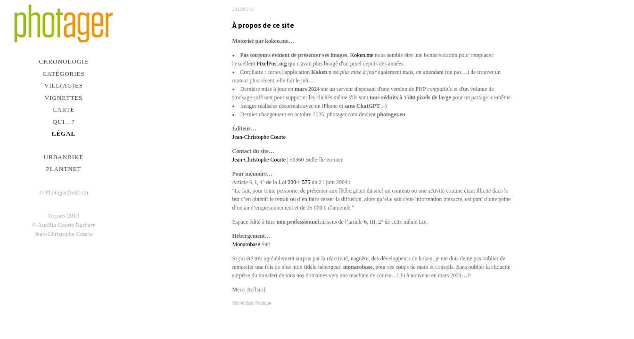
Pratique (263, 303)
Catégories (63, 73)
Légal (64, 133)
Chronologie (64, 61)
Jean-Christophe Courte (259, 137)
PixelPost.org (271, 63)
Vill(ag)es (63, 85)
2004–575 (299, 182)
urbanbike (64, 157)
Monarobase (247, 244)
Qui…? (64, 121)
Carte (64, 109)
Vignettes (64, 97)
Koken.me (362, 55)
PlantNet (63, 168)
